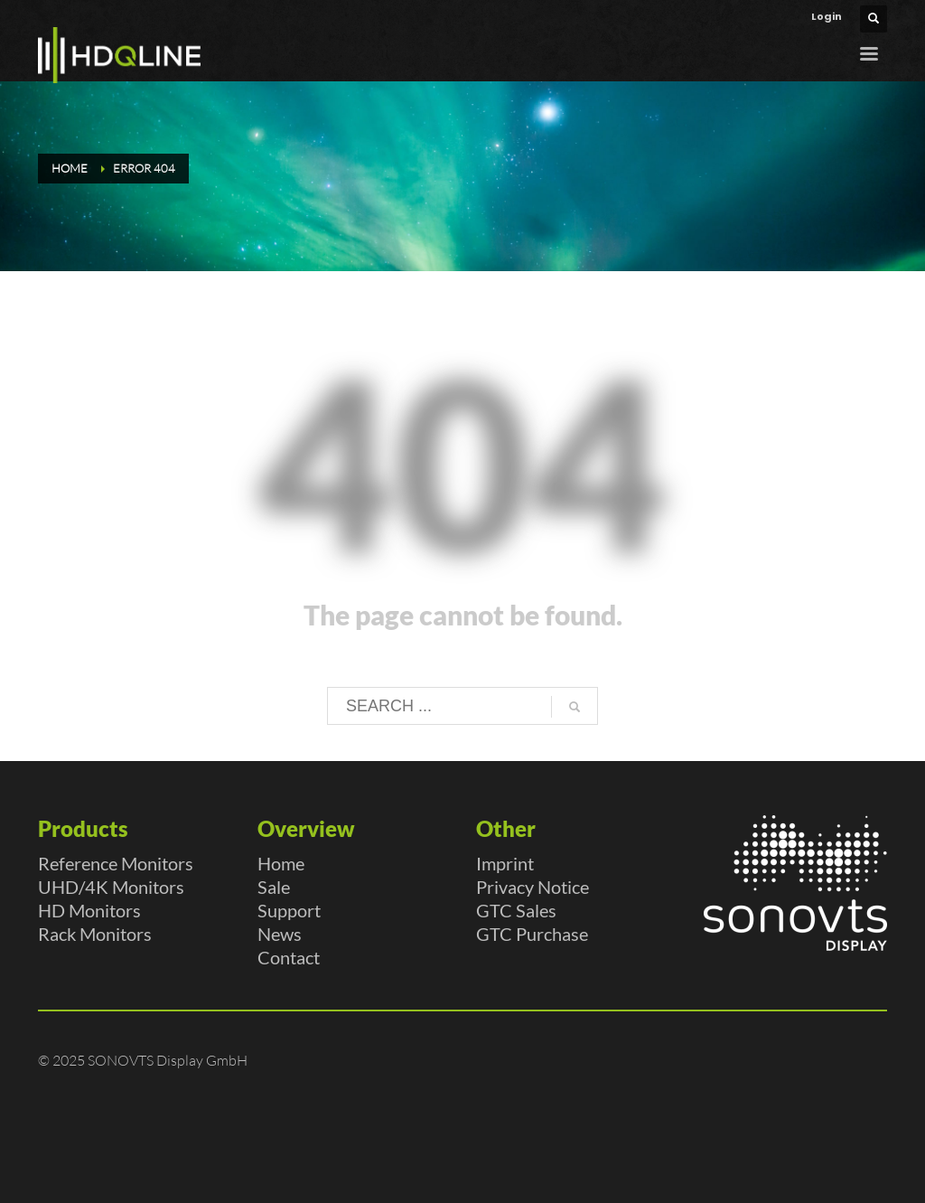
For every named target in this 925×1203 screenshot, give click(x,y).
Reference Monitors (115, 863)
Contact (288, 957)
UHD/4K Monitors (111, 887)
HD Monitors (89, 910)
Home (280, 863)
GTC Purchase (532, 934)
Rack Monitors (95, 934)
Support (289, 910)
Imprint (505, 863)
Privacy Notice (532, 887)
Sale (273, 887)
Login (826, 16)
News (279, 934)
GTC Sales (516, 910)
